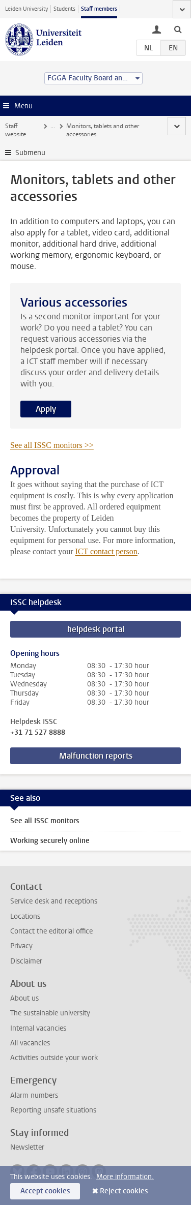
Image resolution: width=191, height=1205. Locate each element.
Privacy (21, 946)
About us (24, 998)
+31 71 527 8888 (37, 732)
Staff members (99, 9)
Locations (25, 916)
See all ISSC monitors (44, 821)
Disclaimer (26, 961)
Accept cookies (45, 1191)
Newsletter (27, 1147)
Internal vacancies (38, 1028)
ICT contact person (106, 551)
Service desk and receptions (53, 901)
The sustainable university (50, 1013)
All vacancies (30, 1043)
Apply (46, 409)
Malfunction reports (95, 755)
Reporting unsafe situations (53, 1110)
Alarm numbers (34, 1095)
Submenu (30, 153)
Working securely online (50, 841)
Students (64, 9)
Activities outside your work (54, 1058)
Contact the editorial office (51, 931)
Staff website (15, 130)
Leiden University (26, 9)
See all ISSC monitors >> (52, 445)
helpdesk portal (95, 629)
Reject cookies (124, 1191)
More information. (125, 1177)
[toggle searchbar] (178, 29)
